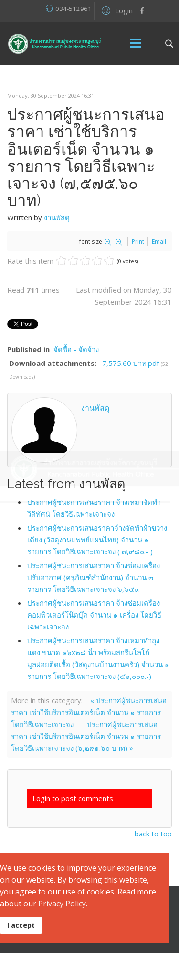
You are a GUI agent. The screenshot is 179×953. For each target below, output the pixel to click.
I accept (21, 925)
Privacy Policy (62, 903)
